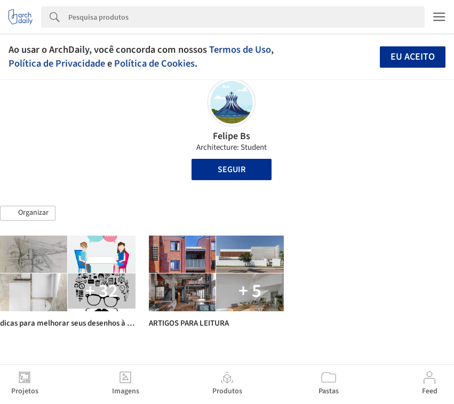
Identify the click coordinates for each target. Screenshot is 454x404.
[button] (27, 213)
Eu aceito (413, 56)
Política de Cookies (154, 63)
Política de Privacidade (57, 63)
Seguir (231, 169)
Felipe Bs (231, 136)
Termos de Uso (240, 49)
